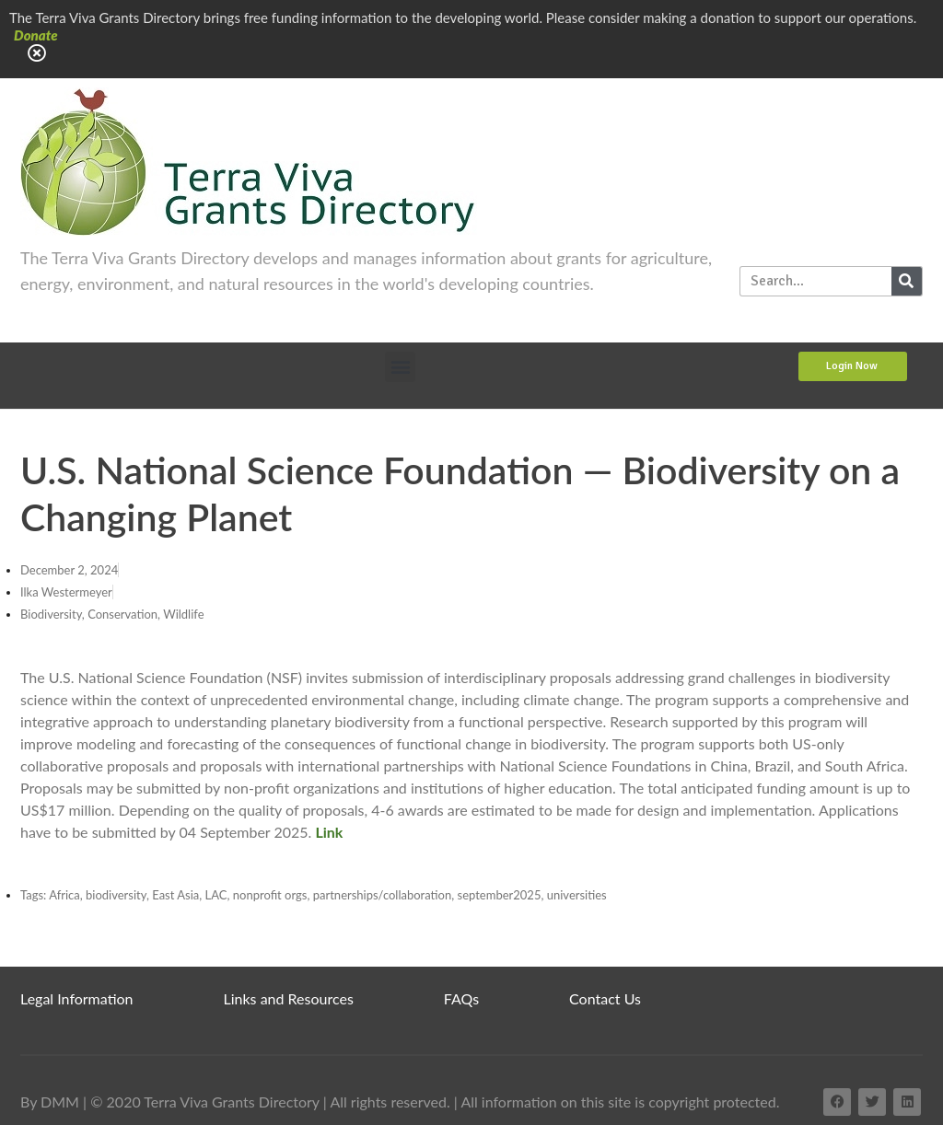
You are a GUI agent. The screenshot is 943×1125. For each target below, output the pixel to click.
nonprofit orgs (270, 894)
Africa (64, 894)
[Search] (906, 281)
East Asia (175, 894)
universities (577, 894)
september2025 (499, 894)
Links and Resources (289, 998)
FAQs (461, 998)
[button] (400, 367)
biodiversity (116, 894)
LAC (216, 894)
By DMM (49, 1101)
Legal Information (77, 998)
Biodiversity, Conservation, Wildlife (112, 614)
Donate (36, 35)
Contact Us (605, 998)
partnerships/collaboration (382, 894)
